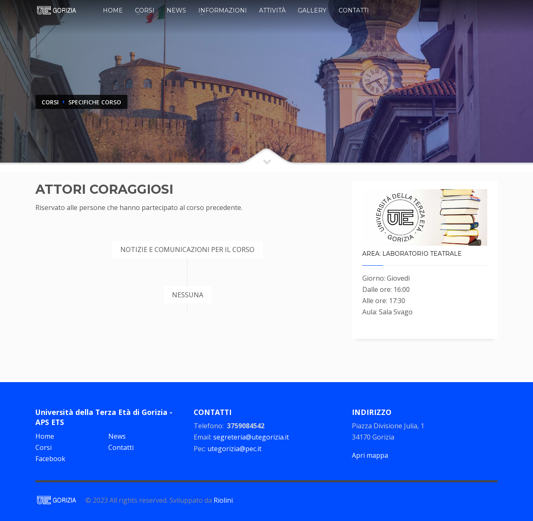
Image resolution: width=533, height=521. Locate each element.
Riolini (223, 500)
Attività (272, 10)
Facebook (50, 458)
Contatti (354, 10)
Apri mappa (370, 455)
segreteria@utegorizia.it (251, 437)
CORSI (50, 102)
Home (113, 10)
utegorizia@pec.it (234, 448)
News (176, 10)
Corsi (144, 10)
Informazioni (222, 10)
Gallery (312, 10)
